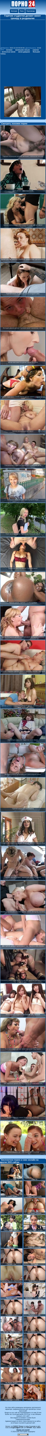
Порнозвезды (30, 11)
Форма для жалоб (23, 1430)
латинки (9, 50)
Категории (14, 11)
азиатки (36, 50)
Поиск (22, 11)
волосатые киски (8, 52)
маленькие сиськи (22, 50)
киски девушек (24, 52)
